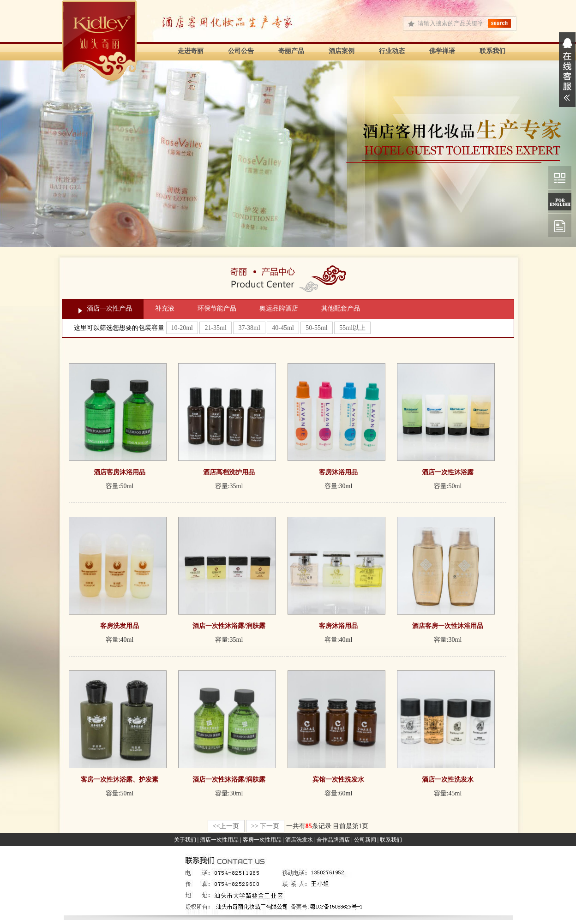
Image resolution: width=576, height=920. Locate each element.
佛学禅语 (442, 51)
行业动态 (392, 51)
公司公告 (241, 51)
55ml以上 (352, 327)
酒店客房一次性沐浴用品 (447, 625)
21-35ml (215, 327)
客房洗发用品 (119, 625)
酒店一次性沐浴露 (448, 472)
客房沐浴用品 (338, 472)
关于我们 (185, 839)
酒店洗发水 (299, 839)
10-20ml (182, 327)
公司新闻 (365, 839)
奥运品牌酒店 (278, 308)
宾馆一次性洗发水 (338, 779)
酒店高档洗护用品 (229, 472)
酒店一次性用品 (219, 839)
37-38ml (249, 327)
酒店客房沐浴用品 (119, 472)
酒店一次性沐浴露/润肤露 (228, 625)
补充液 (164, 308)
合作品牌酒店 (333, 839)
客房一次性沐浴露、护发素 (119, 779)
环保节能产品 (217, 308)
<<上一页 (226, 826)
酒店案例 (341, 51)
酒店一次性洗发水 (448, 779)
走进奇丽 (191, 51)
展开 (567, 69)
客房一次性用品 (262, 839)
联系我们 (492, 51)
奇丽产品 (291, 51)
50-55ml (316, 327)
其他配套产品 (340, 308)
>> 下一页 (265, 826)
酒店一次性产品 (109, 308)
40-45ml (283, 327)
